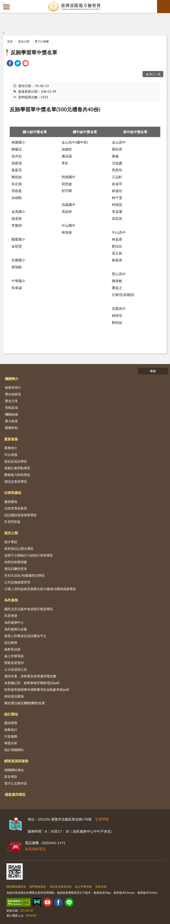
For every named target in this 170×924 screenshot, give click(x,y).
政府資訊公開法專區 (18, 548)
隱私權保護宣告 (16, 886)
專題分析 (10, 743)
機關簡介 (12, 379)
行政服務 (10, 736)
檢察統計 (10, 729)
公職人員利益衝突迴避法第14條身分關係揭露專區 (40, 589)
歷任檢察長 (13, 394)
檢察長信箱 (12, 649)
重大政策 (11, 421)
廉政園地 (10, 501)
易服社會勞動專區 (17, 468)
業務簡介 (10, 448)
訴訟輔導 (10, 642)
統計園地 (11, 714)
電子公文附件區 (15, 783)
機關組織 (11, 414)
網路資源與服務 (16, 761)
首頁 (10, 41)
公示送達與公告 (15, 669)
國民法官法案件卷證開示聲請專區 (28, 609)
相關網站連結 (14, 770)
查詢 (163, 6)
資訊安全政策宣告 (60, 886)
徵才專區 (10, 542)
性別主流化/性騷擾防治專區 (24, 575)
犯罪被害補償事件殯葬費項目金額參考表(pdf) (36, 689)
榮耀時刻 (11, 428)
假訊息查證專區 (15, 481)
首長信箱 (100, 886)
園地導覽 (10, 723)
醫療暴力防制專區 (17, 475)
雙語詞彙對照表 (15, 569)
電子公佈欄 (42, 41)
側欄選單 (6, 7)
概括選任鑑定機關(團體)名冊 (24, 703)
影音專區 (10, 776)
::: (3, 3)
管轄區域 (11, 407)
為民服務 (11, 600)
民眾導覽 (10, 616)
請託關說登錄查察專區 (20, 515)
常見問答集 (12, 522)
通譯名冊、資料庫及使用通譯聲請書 (30, 676)
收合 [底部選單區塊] (153, 371)
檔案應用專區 (15, 794)
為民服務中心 (14, 622)
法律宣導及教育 (15, 508)
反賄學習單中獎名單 (34, 52)
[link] (10, 64)
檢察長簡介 (13, 387)
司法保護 (10, 454)
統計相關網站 (14, 750)
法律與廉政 (12, 492)
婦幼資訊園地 (14, 696)
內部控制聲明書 (15, 562)
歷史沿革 (11, 401)
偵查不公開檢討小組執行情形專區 (28, 555)
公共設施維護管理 (17, 582)
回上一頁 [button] (154, 74)
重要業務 (11, 439)
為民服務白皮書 (15, 629)
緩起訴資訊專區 (15, 461)
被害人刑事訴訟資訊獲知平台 (25, 636)
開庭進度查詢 (14, 663)
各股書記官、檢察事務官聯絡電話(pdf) (31, 683)
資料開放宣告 (37, 886)
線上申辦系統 (14, 656)
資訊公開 (23, 41)
